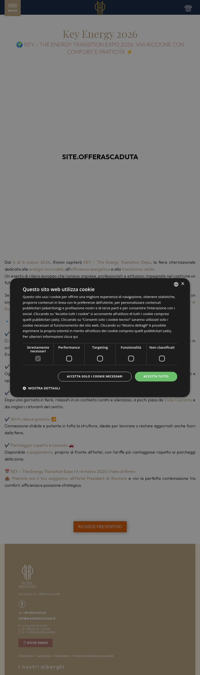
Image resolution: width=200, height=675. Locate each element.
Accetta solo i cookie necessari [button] (91, 376)
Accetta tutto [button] (155, 376)
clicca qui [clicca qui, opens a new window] (71, 336)
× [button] (182, 283)
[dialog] (100, 337)
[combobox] (176, 283)
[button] (41, 388)
